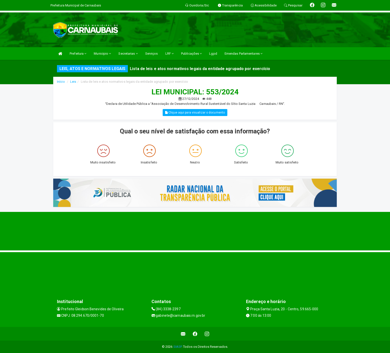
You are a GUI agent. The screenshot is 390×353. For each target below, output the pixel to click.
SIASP (177, 347)
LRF (169, 53)
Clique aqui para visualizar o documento (195, 112)
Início (61, 81)
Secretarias (128, 53)
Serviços (151, 53)
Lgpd (213, 53)
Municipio (102, 53)
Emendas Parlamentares (243, 53)
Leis (73, 81)
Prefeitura (78, 53)
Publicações (191, 53)
